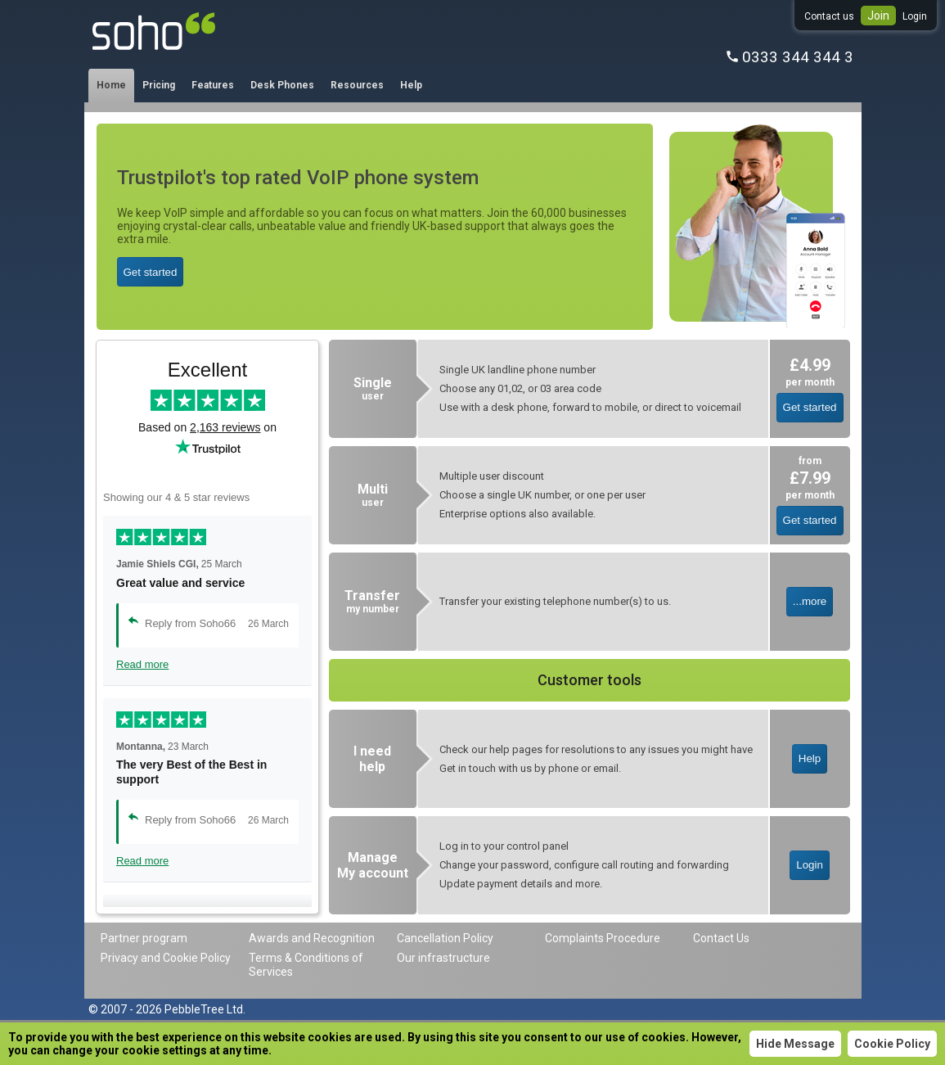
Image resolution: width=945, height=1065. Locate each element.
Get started (151, 272)
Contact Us (721, 938)
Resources (357, 85)
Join (878, 15)
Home (111, 85)
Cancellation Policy (445, 938)
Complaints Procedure (602, 938)
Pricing (158, 85)
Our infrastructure (443, 957)
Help (411, 85)
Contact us (829, 16)
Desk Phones (282, 85)
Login (914, 16)
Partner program (144, 938)
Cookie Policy (892, 1043)
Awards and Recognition (312, 938)
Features (212, 85)
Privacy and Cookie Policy (166, 957)
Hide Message (795, 1043)
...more (809, 601)
